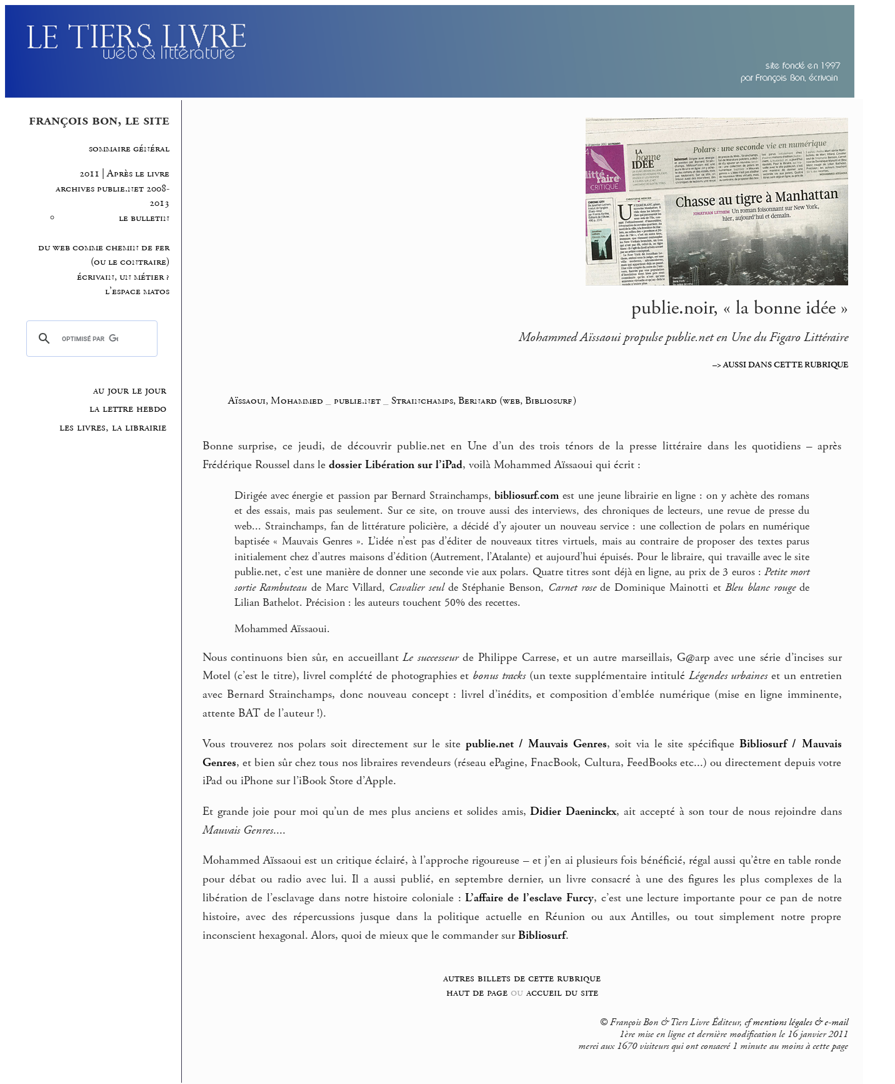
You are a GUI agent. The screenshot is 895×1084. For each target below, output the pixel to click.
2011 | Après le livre (124, 173)
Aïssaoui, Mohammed (277, 400)
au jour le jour (129, 390)
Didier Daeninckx (573, 811)
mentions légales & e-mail (800, 1022)
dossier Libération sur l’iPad (395, 465)
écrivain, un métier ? (123, 277)
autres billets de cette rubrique (522, 978)
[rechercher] (90, 338)
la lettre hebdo (127, 409)
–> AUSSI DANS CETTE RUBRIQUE (780, 365)
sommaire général (129, 148)
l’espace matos (137, 291)
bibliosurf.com (526, 496)
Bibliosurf (542, 935)
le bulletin (144, 218)
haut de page (477, 992)
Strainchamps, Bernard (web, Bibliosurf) (483, 400)
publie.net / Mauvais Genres (536, 744)
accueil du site (562, 992)
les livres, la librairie (112, 427)
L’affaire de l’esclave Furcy (529, 898)
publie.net (357, 400)
